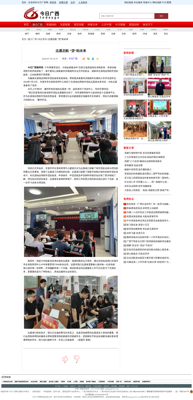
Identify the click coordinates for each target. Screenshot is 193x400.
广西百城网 (110, 381)
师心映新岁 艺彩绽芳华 (138, 254)
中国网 (61, 29)
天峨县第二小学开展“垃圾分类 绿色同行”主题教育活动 (149, 262)
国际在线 (73, 29)
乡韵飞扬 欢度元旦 (136, 233)
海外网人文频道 (53, 381)
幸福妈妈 (51, 24)
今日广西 (73, 58)
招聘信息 (106, 386)
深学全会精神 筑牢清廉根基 (138, 186)
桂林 (48, 34)
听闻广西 (119, 381)
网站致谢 (122, 386)
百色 (124, 34)
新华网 (39, 29)
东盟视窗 (65, 24)
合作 (73, 2)
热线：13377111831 (132, 386)
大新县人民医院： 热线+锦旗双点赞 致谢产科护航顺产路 (147, 190)
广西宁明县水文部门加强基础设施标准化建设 (149, 241)
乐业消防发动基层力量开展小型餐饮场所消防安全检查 (149, 258)
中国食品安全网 (7, 381)
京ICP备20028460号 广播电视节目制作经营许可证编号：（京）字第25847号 (159, 392)
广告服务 (65, 386)
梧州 (59, 34)
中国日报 (85, 29)
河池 (145, 34)
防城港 (91, 34)
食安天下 (148, 24)
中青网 (142, 29)
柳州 (38, 34)
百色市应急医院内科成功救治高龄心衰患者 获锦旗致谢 (149, 249)
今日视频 (120, 24)
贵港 (103, 34)
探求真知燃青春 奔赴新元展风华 (142, 229)
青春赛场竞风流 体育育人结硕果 (142, 208)
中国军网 (153, 29)
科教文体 (93, 24)
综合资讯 (42, 39)
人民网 (27, 29)
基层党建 (79, 24)
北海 (69, 34)
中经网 (97, 29)
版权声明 (88, 386)
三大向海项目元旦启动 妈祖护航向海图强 (144, 157)
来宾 (155, 34)
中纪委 (69, 381)
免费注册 (63, 2)
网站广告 (81, 386)
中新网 (63, 381)
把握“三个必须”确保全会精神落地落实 (143, 161)
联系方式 (73, 386)
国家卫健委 (43, 381)
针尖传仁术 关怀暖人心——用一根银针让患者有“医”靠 (147, 182)
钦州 (80, 34)
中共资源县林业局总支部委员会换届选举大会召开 (149, 220)
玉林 (113, 34)
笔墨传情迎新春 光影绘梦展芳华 (142, 216)
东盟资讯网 (136, 381)
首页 (26, 24)
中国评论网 (127, 381)
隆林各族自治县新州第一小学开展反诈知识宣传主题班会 (149, 237)
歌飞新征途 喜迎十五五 (138, 225)
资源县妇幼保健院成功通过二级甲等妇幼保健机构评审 (147, 173)
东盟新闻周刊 (146, 381)
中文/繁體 (166, 2)
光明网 (108, 29)
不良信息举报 (97, 386)
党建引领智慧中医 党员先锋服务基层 (142, 153)
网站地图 (114, 386)
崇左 (166, 34)
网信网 (165, 29)
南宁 (27, 34)
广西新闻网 (101, 381)
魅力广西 (37, 24)
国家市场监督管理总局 (21, 381)
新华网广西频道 (91, 381)
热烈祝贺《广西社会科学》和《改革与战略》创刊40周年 (149, 204)
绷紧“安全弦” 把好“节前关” (140, 245)
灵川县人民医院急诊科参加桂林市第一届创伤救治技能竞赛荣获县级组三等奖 (147, 178)
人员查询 (82, 2)
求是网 (131, 29)
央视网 (50, 29)
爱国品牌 (134, 24)
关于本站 (58, 386)
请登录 (53, 2)
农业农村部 (34, 381)
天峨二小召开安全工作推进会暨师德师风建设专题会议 (149, 212)
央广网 (119, 29)
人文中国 (106, 24)
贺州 (134, 34)
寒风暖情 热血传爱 (133, 165)
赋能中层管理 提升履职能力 (138, 169)
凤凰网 (82, 381)
